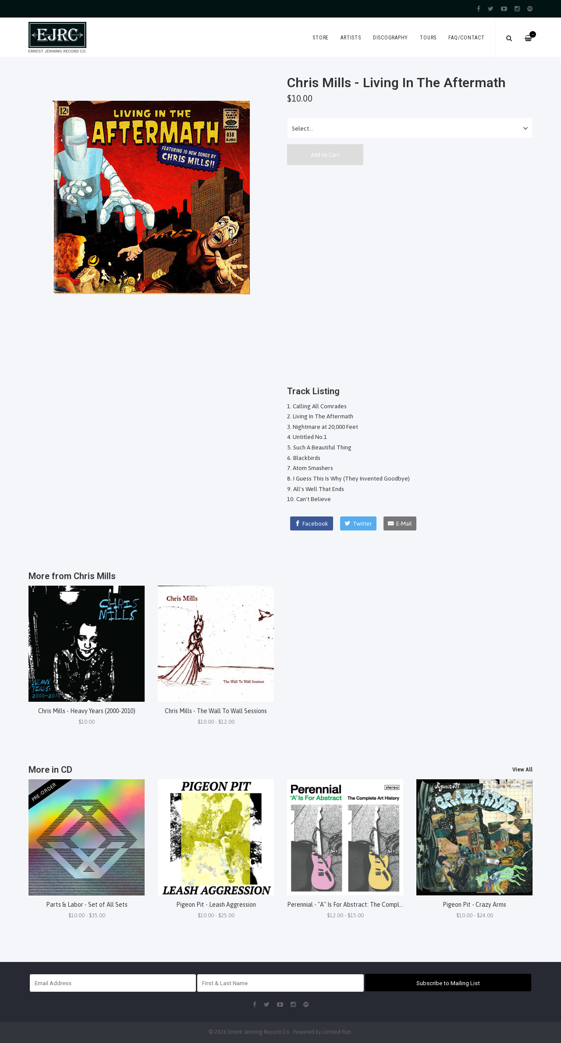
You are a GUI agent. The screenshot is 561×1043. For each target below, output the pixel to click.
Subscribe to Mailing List (448, 982)
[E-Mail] (399, 523)
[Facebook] (311, 523)
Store (320, 38)
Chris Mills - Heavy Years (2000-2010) (86, 710)
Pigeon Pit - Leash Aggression (216, 904)
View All (522, 770)
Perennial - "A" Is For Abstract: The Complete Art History (363, 904)
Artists (351, 38)
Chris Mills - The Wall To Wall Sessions (216, 710)
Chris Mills (95, 576)
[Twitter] (358, 523)
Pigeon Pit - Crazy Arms (474, 904)
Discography (390, 38)
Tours (428, 38)
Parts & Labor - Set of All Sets (87, 904)
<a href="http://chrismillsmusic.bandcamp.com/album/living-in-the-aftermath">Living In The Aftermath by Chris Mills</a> (410, 273)
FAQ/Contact (466, 38)
